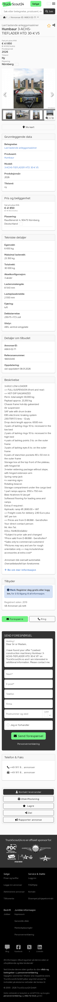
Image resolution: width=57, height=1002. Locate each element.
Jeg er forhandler (19, 724)
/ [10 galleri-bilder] (50, 118)
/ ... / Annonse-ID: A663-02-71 (20, 17)
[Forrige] (5, 94)
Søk (49, 11)
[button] (53, 4)
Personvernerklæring (28, 743)
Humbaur (9, 157)
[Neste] (52, 94)
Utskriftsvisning (28, 798)
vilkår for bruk (30, 996)
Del (28, 812)
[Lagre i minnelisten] (49, 26)
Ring (42, 619)
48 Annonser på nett (15, 605)
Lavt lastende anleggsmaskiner (20, 147)
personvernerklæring (12, 996)
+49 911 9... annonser (21, 767)
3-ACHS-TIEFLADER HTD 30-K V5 (21, 167)
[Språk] (49, 4)
